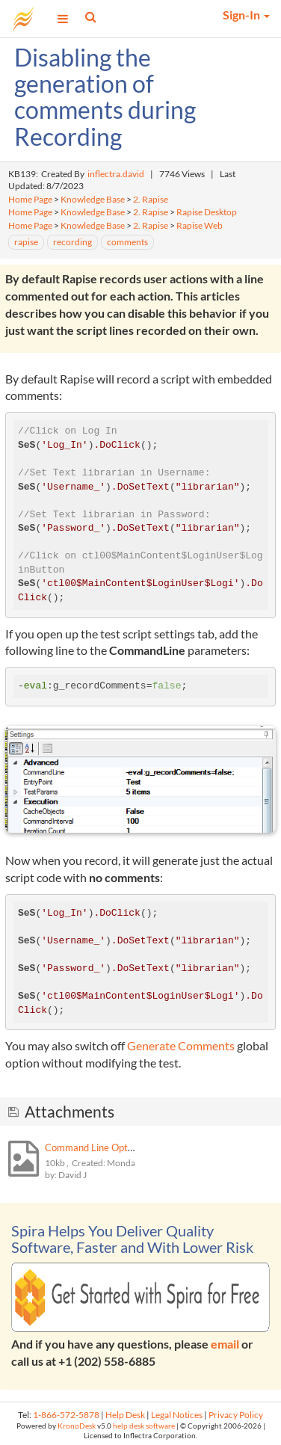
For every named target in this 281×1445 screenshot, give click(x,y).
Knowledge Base (93, 199)
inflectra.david (115, 174)
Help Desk (125, 1414)
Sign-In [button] (246, 14)
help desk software (144, 1426)
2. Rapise (150, 199)
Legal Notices (177, 1414)
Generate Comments (181, 1045)
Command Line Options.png (104, 1147)
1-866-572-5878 (66, 1414)
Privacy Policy (236, 1414)
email (225, 1344)
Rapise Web (199, 225)
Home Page (30, 199)
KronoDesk (77, 1426)
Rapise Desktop (206, 212)
